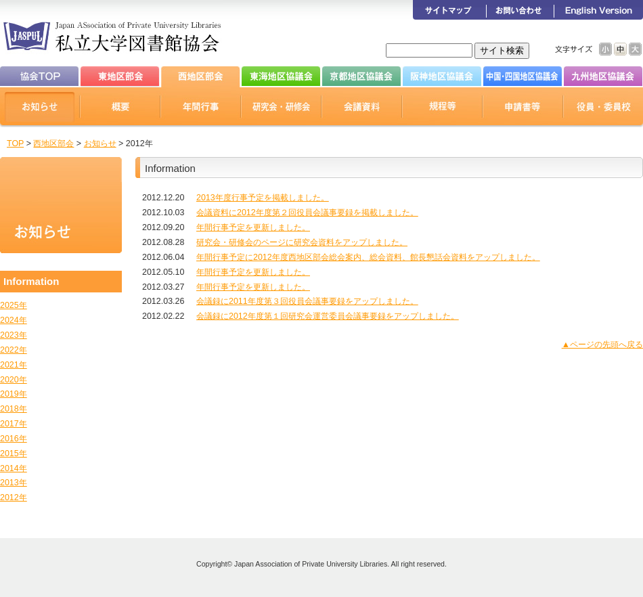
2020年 (13, 379)
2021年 (13, 365)
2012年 (13, 497)
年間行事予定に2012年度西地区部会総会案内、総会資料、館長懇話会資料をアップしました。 (368, 257)
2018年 (13, 409)
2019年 (13, 394)
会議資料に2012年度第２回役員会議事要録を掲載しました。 (307, 212)
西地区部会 (53, 143)
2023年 (13, 335)
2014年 (13, 468)
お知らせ (100, 143)
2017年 (13, 423)
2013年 (13, 482)
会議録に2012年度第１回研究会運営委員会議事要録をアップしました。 (327, 316)
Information (31, 281)
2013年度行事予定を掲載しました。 (262, 197)
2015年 (13, 453)
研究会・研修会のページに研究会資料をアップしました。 (301, 242)
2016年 (13, 438)
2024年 (13, 320)
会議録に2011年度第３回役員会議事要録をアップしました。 (307, 301)
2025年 (13, 305)
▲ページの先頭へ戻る (602, 344)
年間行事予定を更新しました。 (253, 227)
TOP (15, 143)
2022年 (13, 350)
